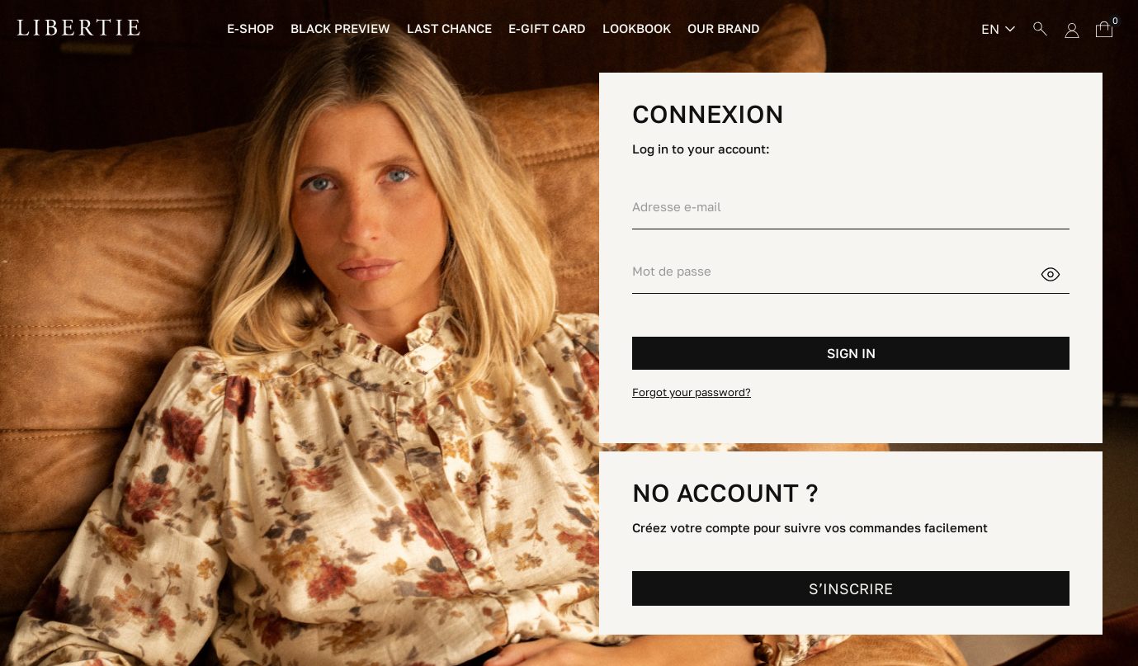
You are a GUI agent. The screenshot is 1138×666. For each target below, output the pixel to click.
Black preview (340, 28)
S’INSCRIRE (851, 588)
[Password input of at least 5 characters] (836, 271)
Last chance (449, 28)
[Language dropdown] (998, 29)
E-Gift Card (547, 28)
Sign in (851, 353)
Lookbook (636, 28)
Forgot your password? (691, 392)
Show (1061, 272)
